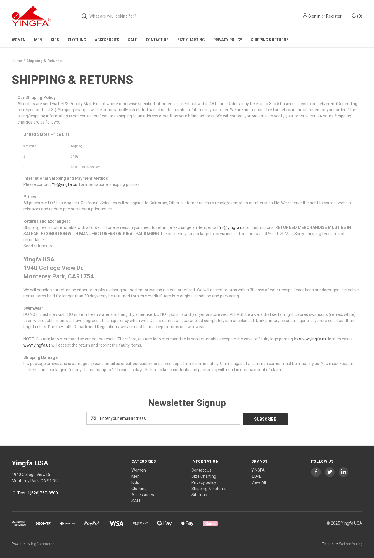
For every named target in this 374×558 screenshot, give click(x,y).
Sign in (314, 16)
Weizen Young (350, 543)
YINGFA (258, 469)
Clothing (77, 39)
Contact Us (157, 39)
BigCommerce (42, 543)
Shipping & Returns (270, 39)
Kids (55, 39)
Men (38, 39)
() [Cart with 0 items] (357, 15)
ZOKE (256, 475)
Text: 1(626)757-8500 (37, 492)
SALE (132, 39)
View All (258, 481)
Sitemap (199, 494)
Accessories (107, 39)
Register (334, 16)
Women (18, 39)
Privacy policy (227, 39)
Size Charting (191, 39)
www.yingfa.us (312, 339)
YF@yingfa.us (64, 184)
